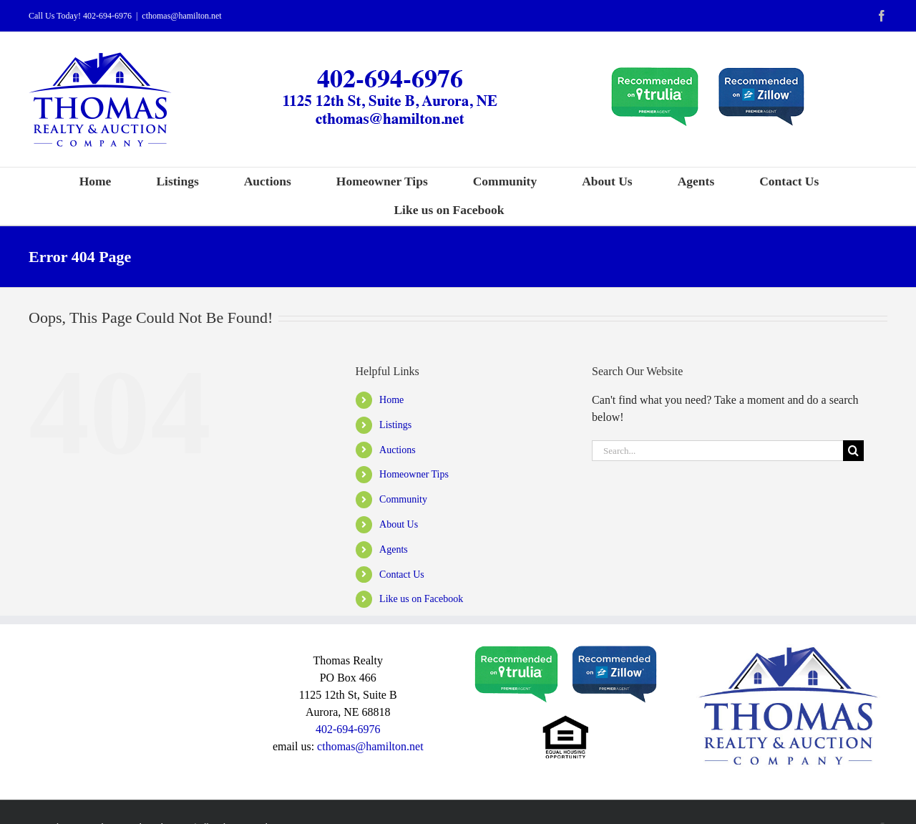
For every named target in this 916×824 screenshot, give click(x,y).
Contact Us (401, 574)
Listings (395, 425)
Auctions (397, 450)
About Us (398, 524)
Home (391, 399)
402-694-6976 (107, 16)
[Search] (853, 450)
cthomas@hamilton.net (181, 16)
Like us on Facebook (421, 598)
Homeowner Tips (414, 474)
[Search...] (717, 450)
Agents (393, 549)
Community (403, 499)
